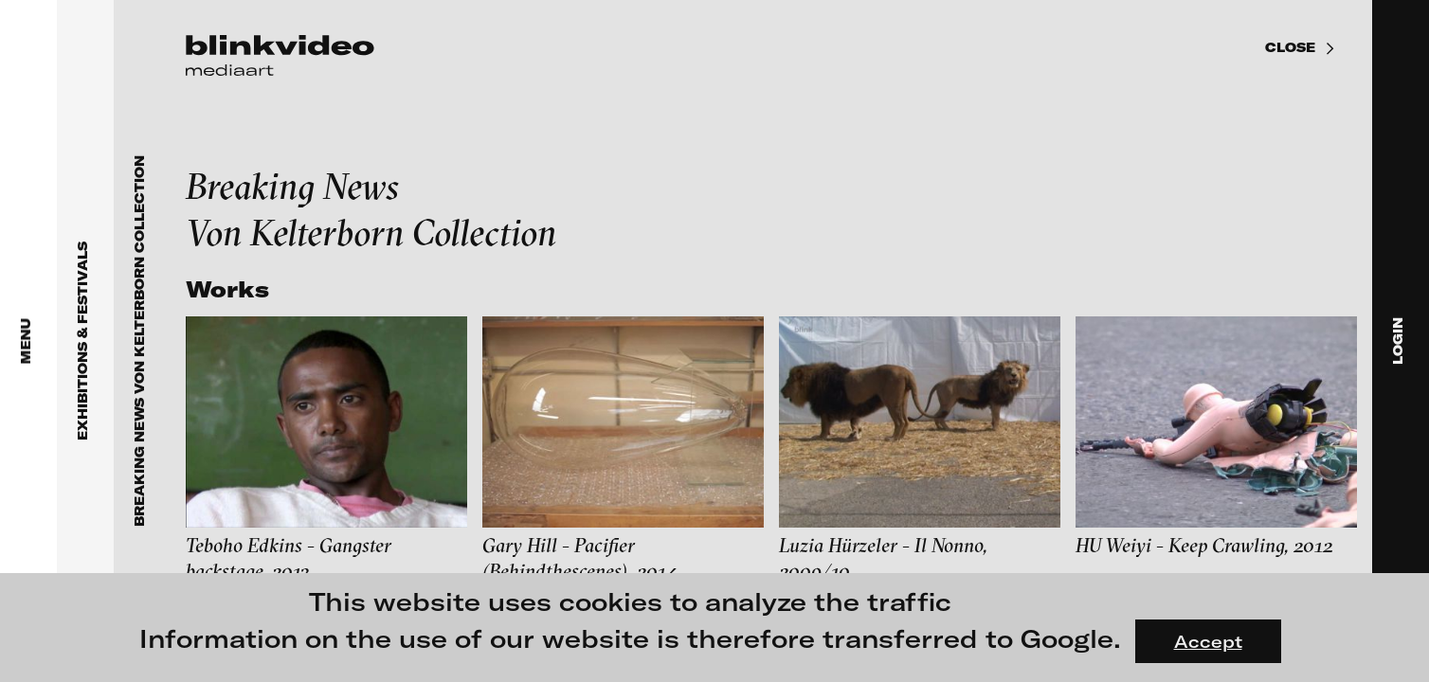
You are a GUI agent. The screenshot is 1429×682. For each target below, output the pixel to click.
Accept (1208, 641)
